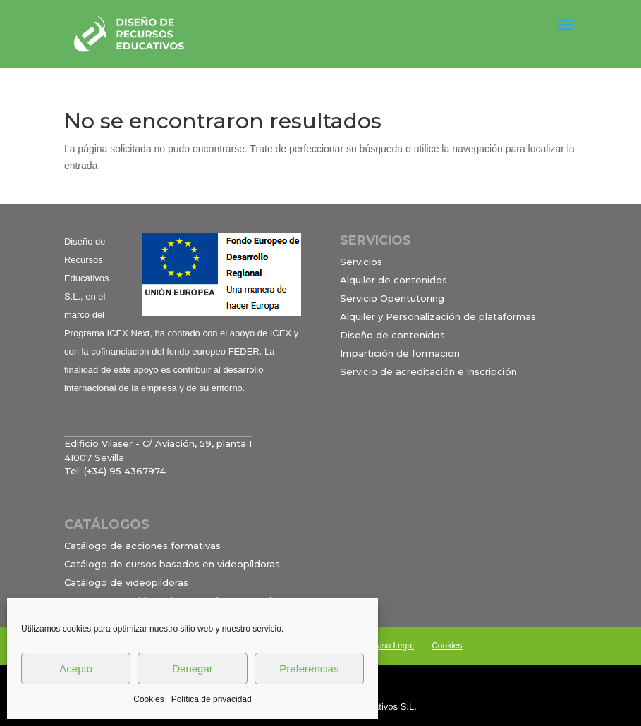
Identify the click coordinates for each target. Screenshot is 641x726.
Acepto (75, 669)
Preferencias (308, 669)
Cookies (148, 699)
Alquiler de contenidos (393, 279)
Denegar (192, 669)
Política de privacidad (211, 699)
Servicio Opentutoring (392, 298)
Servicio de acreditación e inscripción (428, 371)
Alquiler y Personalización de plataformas (438, 316)
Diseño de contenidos (392, 334)
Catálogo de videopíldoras (126, 582)
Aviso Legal (392, 646)
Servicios (361, 261)
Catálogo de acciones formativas (142, 545)
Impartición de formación (400, 353)
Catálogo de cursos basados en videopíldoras (172, 564)
